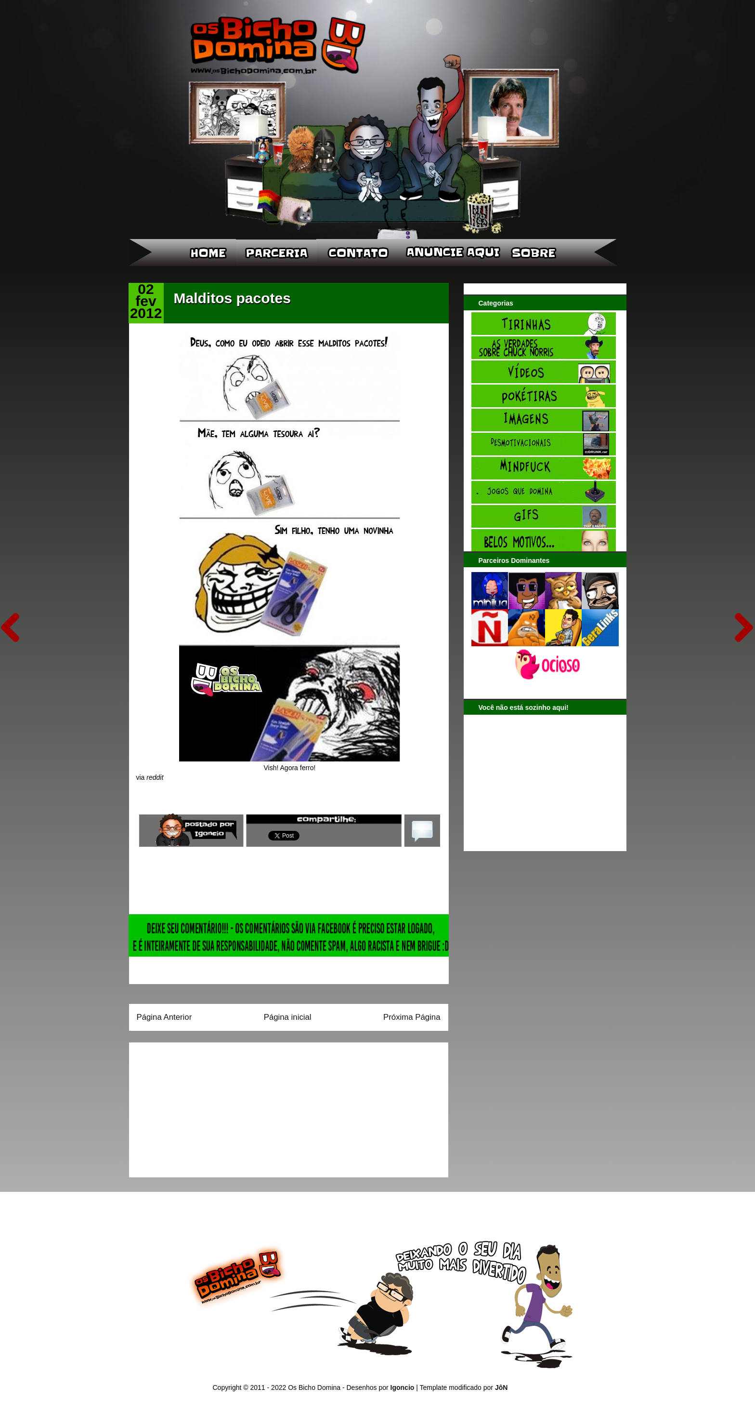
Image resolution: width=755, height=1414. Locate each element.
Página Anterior (164, 1017)
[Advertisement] (197, 1106)
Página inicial (288, 1017)
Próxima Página (411, 1017)
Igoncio (403, 1387)
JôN (501, 1387)
